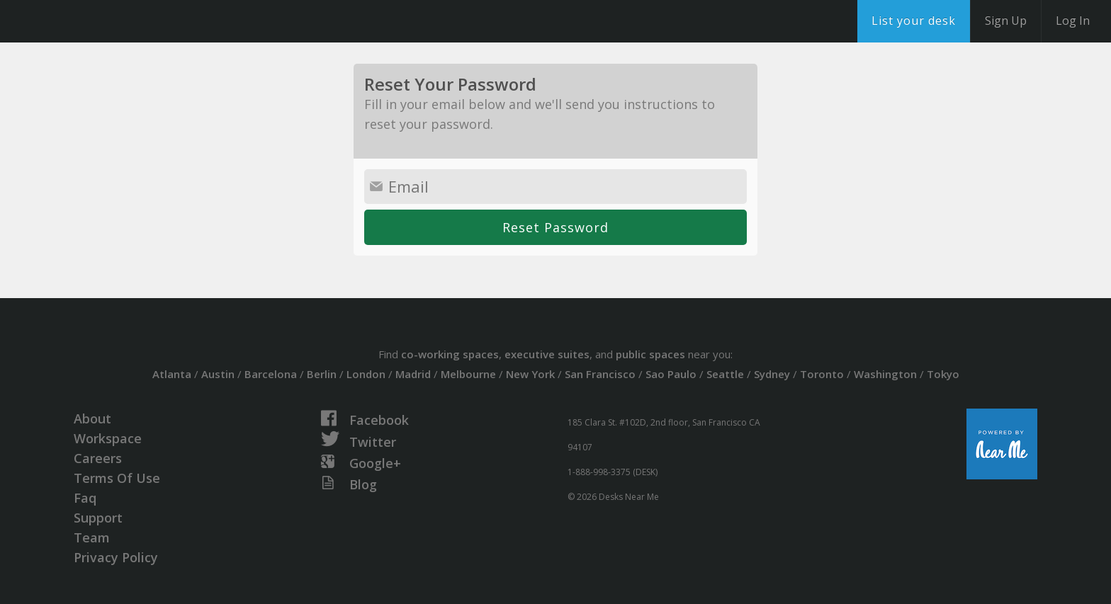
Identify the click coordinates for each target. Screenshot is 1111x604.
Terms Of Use (117, 477)
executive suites (547, 354)
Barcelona (270, 374)
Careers (98, 458)
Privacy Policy (116, 557)
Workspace (108, 438)
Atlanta (171, 374)
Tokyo (943, 374)
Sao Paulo (671, 374)
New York (530, 374)
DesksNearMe (99, 21)
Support (98, 517)
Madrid (413, 374)
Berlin (322, 374)
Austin (218, 374)
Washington (885, 374)
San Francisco (600, 374)
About (92, 418)
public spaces (650, 354)
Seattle (725, 374)
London (365, 374)
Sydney (772, 374)
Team (92, 537)
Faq (85, 497)
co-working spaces (450, 354)
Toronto (822, 374)
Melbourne (468, 374)
